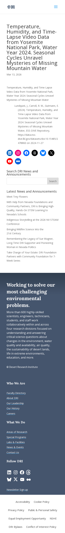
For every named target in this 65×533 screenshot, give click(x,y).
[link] (11, 6)
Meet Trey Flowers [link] (17, 196)
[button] (56, 9)
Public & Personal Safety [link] (42, 510)
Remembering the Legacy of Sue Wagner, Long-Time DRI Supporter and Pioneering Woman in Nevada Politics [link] (30, 243)
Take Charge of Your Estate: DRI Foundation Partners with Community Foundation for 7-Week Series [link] (32, 256)
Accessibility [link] (23, 502)
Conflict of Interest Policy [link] (41, 527)
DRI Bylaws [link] (15, 527)
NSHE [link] (53, 518)
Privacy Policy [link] (16, 510)
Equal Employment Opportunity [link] (27, 518)
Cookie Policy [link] (41, 502)
